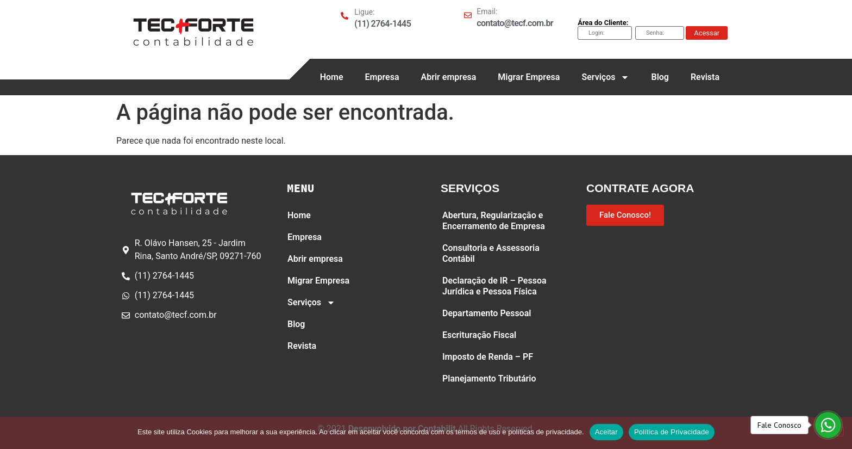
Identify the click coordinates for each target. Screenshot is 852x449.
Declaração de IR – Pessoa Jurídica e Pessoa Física (494, 286)
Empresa (382, 77)
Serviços (605, 77)
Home (331, 77)
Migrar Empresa (529, 77)
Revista (705, 77)
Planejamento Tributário (489, 378)
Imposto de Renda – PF (487, 357)
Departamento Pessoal (486, 313)
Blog (659, 77)
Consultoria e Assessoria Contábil (491, 253)
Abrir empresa (448, 77)
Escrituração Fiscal (479, 335)
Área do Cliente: (603, 22)
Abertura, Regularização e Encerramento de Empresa (493, 220)
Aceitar (606, 432)
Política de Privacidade (671, 432)
